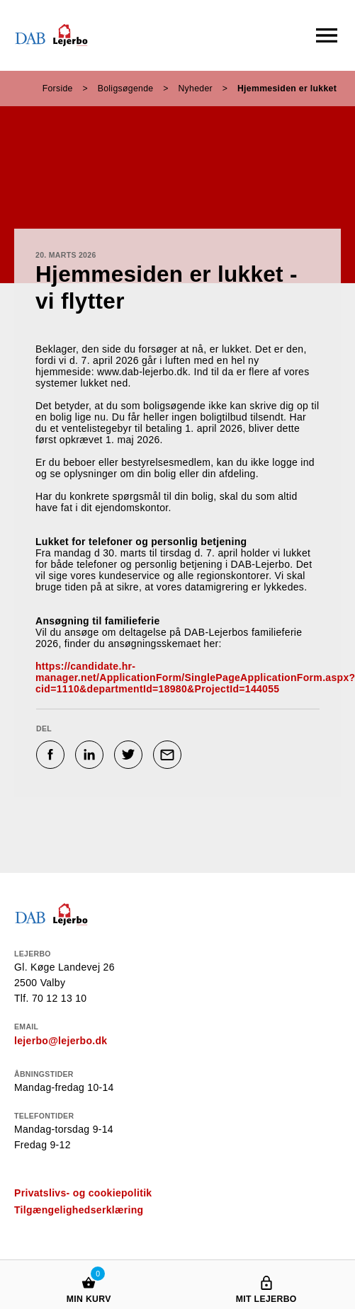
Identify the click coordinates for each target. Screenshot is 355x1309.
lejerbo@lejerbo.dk (60, 1040)
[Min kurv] (88, 1269)
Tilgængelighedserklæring (78, 1210)
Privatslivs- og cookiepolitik (83, 1193)
